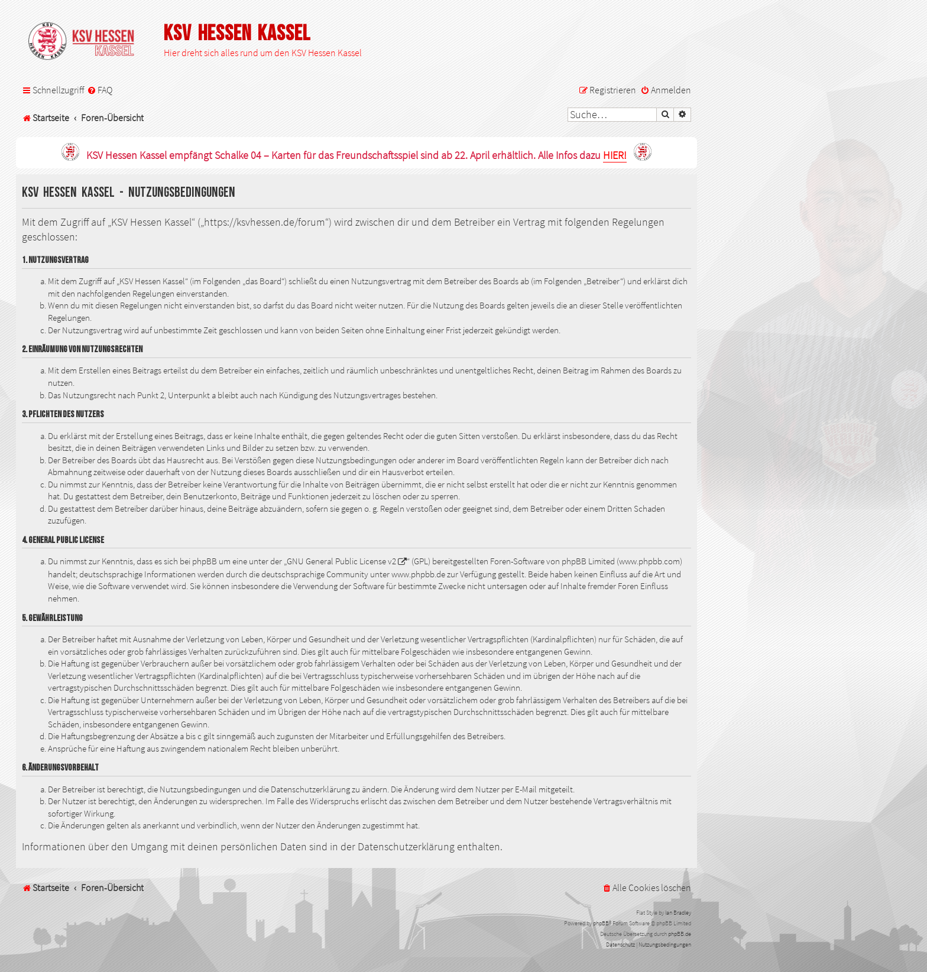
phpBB (601, 923)
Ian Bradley (678, 912)
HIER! (615, 155)
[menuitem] (99, 90)
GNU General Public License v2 (341, 561)
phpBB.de (679, 934)
